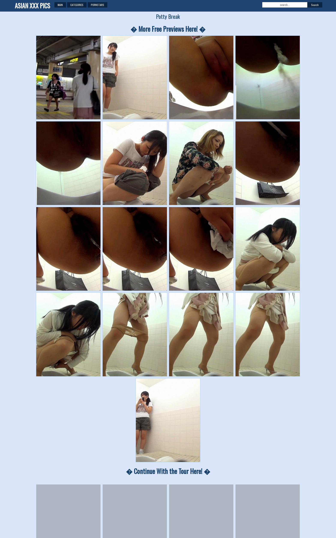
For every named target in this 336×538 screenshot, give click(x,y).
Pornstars (97, 5)
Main (60, 5)
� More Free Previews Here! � (168, 29)
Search (315, 5)
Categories (76, 5)
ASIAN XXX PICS (32, 5)
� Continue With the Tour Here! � (168, 471)
